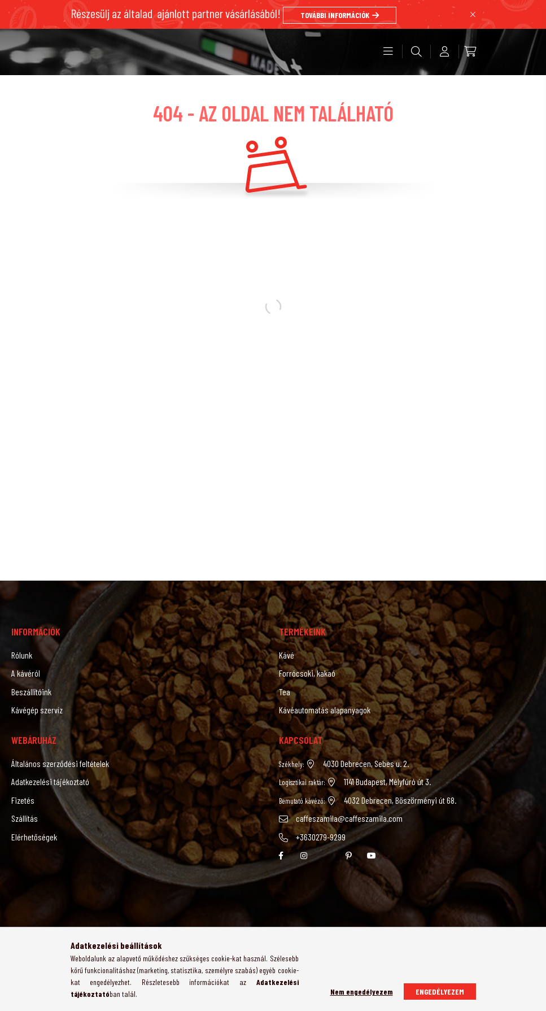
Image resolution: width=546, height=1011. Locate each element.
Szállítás (24, 818)
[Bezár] (473, 14)
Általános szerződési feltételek (60, 763)
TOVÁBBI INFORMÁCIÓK (334, 15)
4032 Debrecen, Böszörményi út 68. (400, 800)
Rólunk (21, 655)
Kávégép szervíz (37, 709)
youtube (371, 855)
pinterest (349, 855)
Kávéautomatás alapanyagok (324, 709)
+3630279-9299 (321, 836)
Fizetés (22, 800)
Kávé (286, 655)
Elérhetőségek (34, 836)
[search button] (417, 51)
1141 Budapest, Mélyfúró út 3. (387, 781)
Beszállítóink (31, 691)
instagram (303, 855)
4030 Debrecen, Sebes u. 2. (366, 763)
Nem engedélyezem (361, 991)
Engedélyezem (440, 991)
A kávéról (25, 673)
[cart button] (470, 51)
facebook (281, 855)
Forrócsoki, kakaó (307, 673)
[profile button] (445, 51)
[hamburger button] (388, 51)
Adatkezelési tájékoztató (50, 781)
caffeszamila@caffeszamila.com (349, 818)
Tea (284, 691)
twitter (326, 855)
